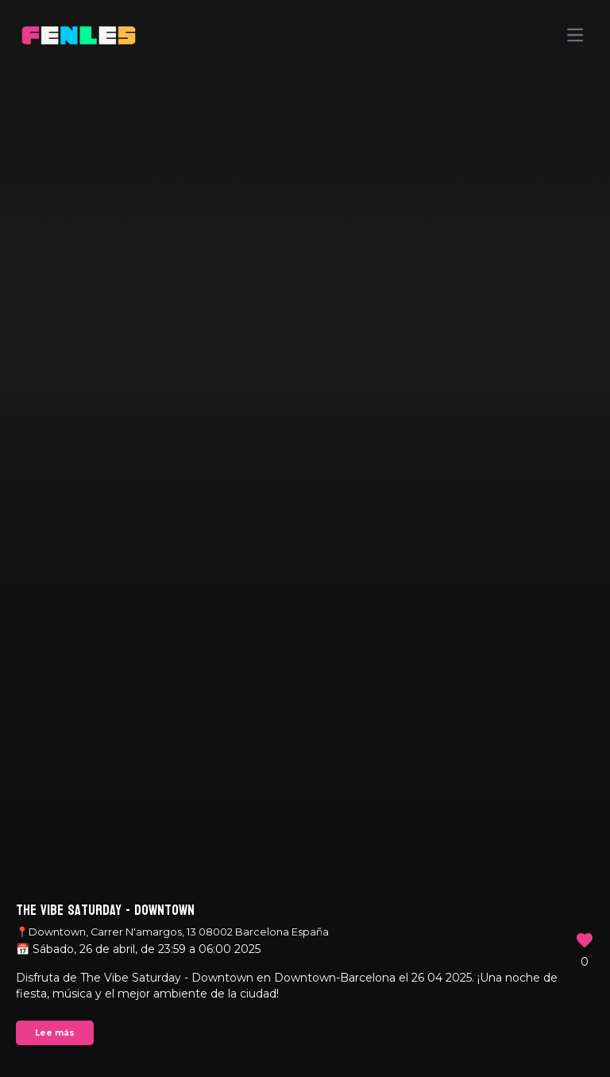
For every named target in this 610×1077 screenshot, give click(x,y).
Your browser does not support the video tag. (305, 538)
